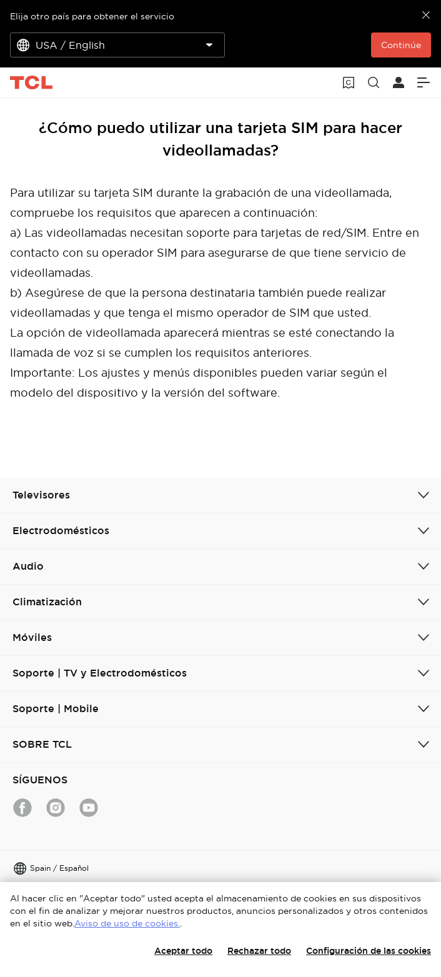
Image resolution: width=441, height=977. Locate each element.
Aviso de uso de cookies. (127, 923)
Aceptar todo (183, 950)
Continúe (401, 45)
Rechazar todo (259, 950)
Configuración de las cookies (368, 950)
